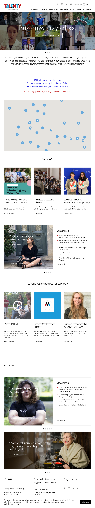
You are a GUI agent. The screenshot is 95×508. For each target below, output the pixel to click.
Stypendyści (64, 9)
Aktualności (43, 9)
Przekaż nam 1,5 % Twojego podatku (48, 35)
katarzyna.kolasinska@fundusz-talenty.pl (44, 494)
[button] (45, 52)
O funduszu (34, 9)
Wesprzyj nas (79, 9)
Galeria (71, 9)
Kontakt (88, 9)
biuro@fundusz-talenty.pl (12, 492)
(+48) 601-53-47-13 (11, 494)
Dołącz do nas (53, 9)
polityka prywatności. (12, 504)
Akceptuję (85, 502)
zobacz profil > (62, 264)
